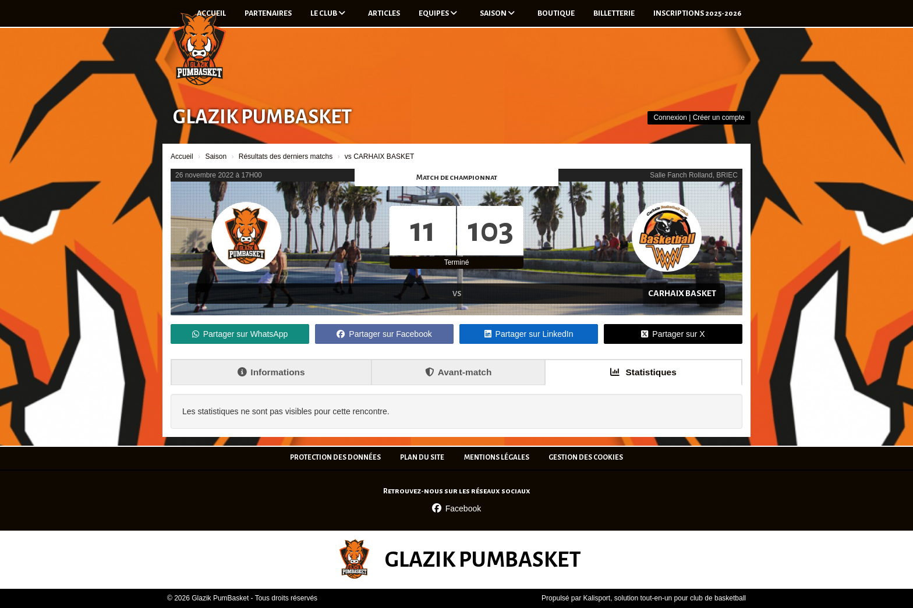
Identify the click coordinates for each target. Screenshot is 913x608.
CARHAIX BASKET (682, 293)
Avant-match (458, 372)
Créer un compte (719, 117)
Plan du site (422, 457)
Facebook (456, 508)
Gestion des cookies (585, 457)
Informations (271, 372)
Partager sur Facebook (384, 334)
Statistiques (643, 372)
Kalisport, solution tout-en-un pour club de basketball (664, 598)
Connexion (669, 117)
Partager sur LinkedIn (529, 334)
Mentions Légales (496, 457)
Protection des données (335, 457)
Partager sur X (673, 334)
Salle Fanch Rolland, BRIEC (694, 175)
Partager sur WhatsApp (240, 334)
